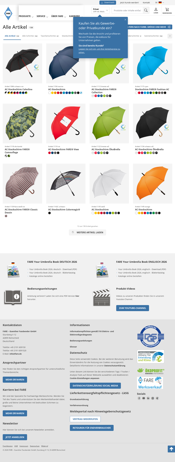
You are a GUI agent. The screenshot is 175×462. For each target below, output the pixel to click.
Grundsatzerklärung (79, 399)
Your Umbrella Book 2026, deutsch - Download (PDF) (53, 269)
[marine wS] (101, 96)
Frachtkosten (8, 446)
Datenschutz (35, 446)
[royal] (98, 96)
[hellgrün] (72, 93)
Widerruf (44, 446)
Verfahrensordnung (79, 405)
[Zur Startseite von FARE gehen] (10, 24)
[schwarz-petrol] (20, 93)
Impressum (24, 446)
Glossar (73, 346)
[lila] (142, 93)
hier (77, 296)
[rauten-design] (81, 93)
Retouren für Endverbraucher (92, 427)
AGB (16, 446)
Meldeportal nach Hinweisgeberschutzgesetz (100, 411)
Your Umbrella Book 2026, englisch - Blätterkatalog (141, 272)
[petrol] (64, 93)
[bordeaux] (61, 93)
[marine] (69, 93)
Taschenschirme (50, 36)
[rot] (58, 93)
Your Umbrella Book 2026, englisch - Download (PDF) (142, 269)
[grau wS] (107, 96)
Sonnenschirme (153, 36)
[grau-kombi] (6, 156)
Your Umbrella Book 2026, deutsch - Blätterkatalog (52, 272)
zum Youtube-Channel (132, 308)
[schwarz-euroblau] (23, 93)
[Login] (157, 10)
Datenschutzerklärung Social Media (95, 385)
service (46, 10)
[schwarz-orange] (12, 93)
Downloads (107, 2)
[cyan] (145, 93)
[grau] (75, 93)
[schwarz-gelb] (9, 93)
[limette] (153, 93)
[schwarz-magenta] (17, 93)
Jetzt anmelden (15, 437)
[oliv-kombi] (9, 156)
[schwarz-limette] (26, 93)
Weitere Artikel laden (87, 232)
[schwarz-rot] (14, 93)
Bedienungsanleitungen (81, 340)
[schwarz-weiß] (6, 93)
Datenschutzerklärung (114, 365)
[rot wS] (95, 96)
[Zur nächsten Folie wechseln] (169, 36)
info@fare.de (16, 353)
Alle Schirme (30, 36)
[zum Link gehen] (102, 307)
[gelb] (52, 93)
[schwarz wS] (110, 96)
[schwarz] (78, 93)
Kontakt (146, 2)
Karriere (79, 10)
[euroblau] (66, 93)
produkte (30, 10)
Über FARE (62, 10)
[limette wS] (104, 96)
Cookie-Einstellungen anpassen (84, 378)
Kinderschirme (134, 36)
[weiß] (49, 93)
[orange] (55, 93)
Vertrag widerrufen (85, 419)
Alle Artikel (12, 36)
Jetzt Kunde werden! (129, 2)
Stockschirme (70, 36)
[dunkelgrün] (156, 93)
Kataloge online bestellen (41, 276)
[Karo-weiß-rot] (6, 216)
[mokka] (159, 93)
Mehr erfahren (15, 379)
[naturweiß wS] (93, 96)
